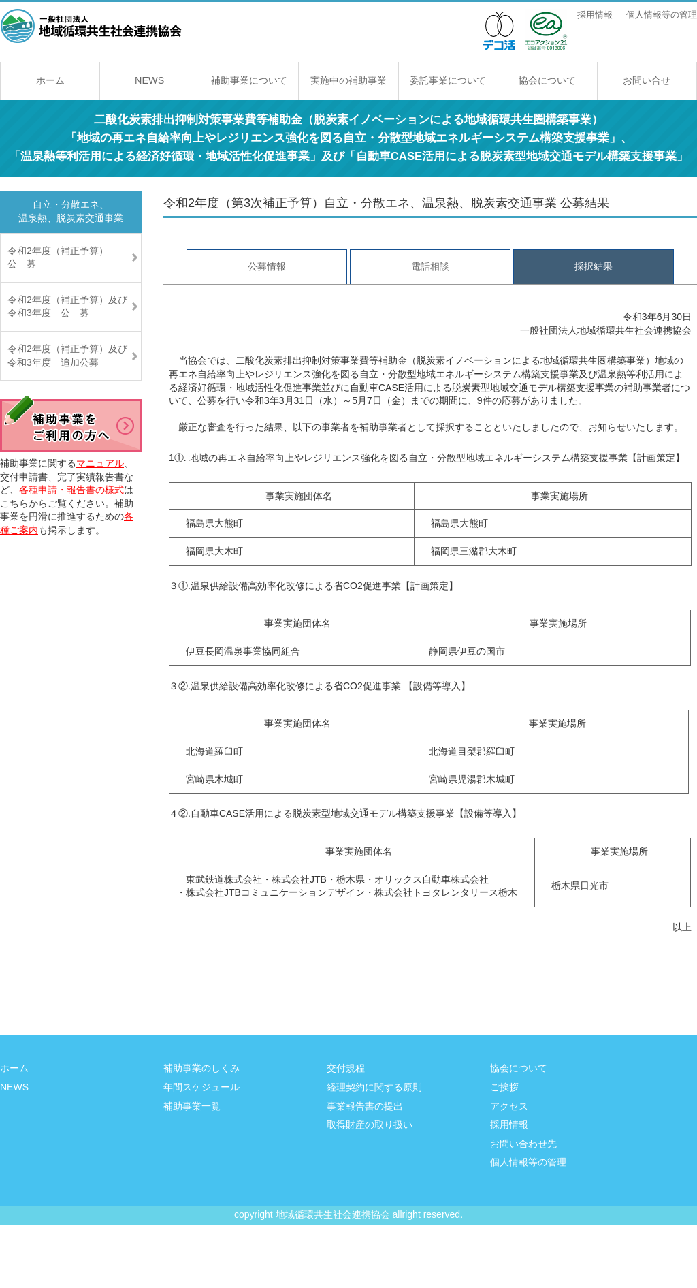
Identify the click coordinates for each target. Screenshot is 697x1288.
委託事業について (448, 80)
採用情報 (595, 15)
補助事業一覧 (192, 1106)
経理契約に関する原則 (374, 1087)
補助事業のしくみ (201, 1068)
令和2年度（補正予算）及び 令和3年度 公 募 (74, 306)
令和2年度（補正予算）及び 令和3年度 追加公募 (74, 355)
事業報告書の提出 (365, 1106)
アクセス (509, 1106)
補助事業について (249, 80)
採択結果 (593, 266)
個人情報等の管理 (661, 15)
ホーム (50, 80)
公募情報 (267, 266)
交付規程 (346, 1068)
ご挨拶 (504, 1087)
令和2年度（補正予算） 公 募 (67, 257)
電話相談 (430, 266)
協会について (547, 80)
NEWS (149, 80)
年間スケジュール (201, 1087)
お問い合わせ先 (523, 1143)
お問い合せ (646, 80)
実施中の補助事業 (348, 80)
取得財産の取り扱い (369, 1124)
